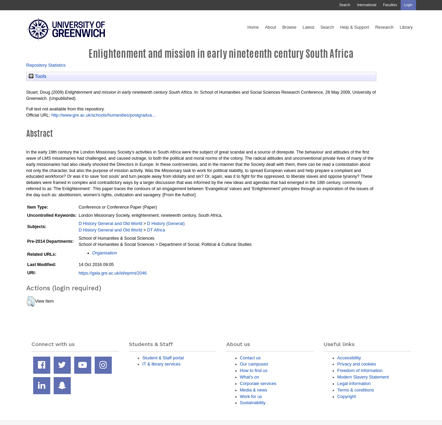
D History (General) (166, 223)
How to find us (254, 370)
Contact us (250, 357)
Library (406, 27)
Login (408, 5)
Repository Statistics (46, 65)
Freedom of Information (360, 370)
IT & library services (162, 364)
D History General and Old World (110, 223)
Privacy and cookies (356, 364)
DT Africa (156, 230)
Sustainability (253, 402)
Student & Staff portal (163, 357)
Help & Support (354, 27)
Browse (289, 27)
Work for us (251, 396)
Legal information (354, 383)
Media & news (253, 390)
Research (384, 27)
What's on (249, 377)
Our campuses (254, 364)
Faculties (390, 5)
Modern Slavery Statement (363, 377)
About (270, 27)
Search (344, 5)
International (366, 5)
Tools (37, 76)
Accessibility (349, 357)
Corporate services (258, 383)
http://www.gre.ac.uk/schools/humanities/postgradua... (103, 115)
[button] (31, 301)
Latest (308, 27)
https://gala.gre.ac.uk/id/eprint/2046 (113, 273)
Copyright (346, 396)
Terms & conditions (355, 390)
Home (253, 27)
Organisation (104, 252)
